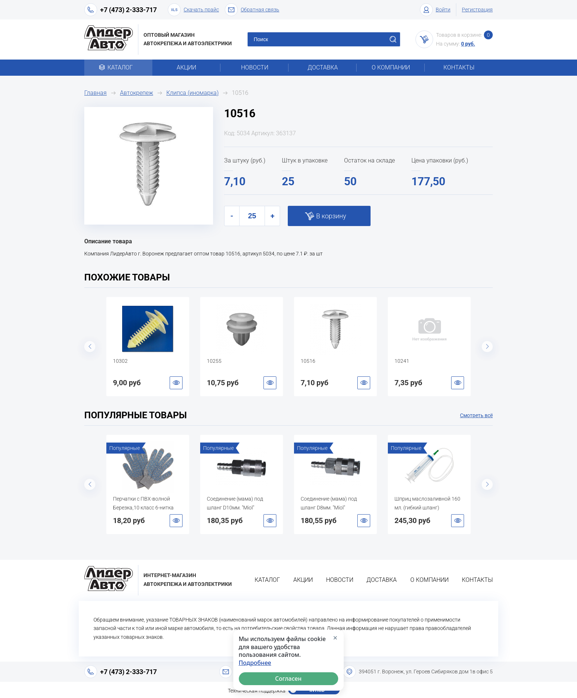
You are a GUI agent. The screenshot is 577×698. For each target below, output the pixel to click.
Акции (186, 67)
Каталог (118, 67)
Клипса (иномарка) (192, 92)
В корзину (331, 216)
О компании (391, 67)
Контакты (458, 67)
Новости (254, 67)
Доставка (323, 67)
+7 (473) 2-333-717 (128, 10)
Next (487, 346)
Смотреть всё (476, 415)
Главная (95, 92)
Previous (89, 346)
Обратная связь (252, 9)
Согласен (288, 678)
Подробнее (255, 663)
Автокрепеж (136, 92)
